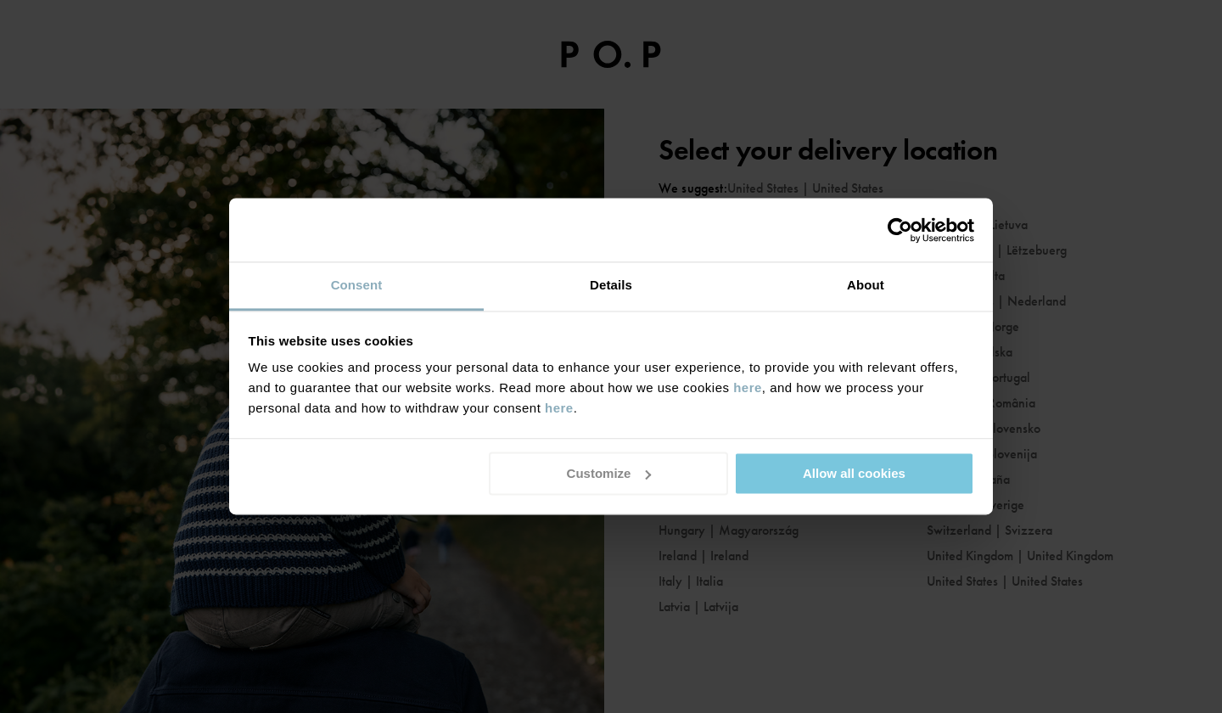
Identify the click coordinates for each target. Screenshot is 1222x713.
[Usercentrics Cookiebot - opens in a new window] (900, 230)
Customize (609, 473)
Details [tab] (611, 285)
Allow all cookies (854, 473)
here (747, 387)
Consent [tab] (357, 285)
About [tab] (865, 285)
